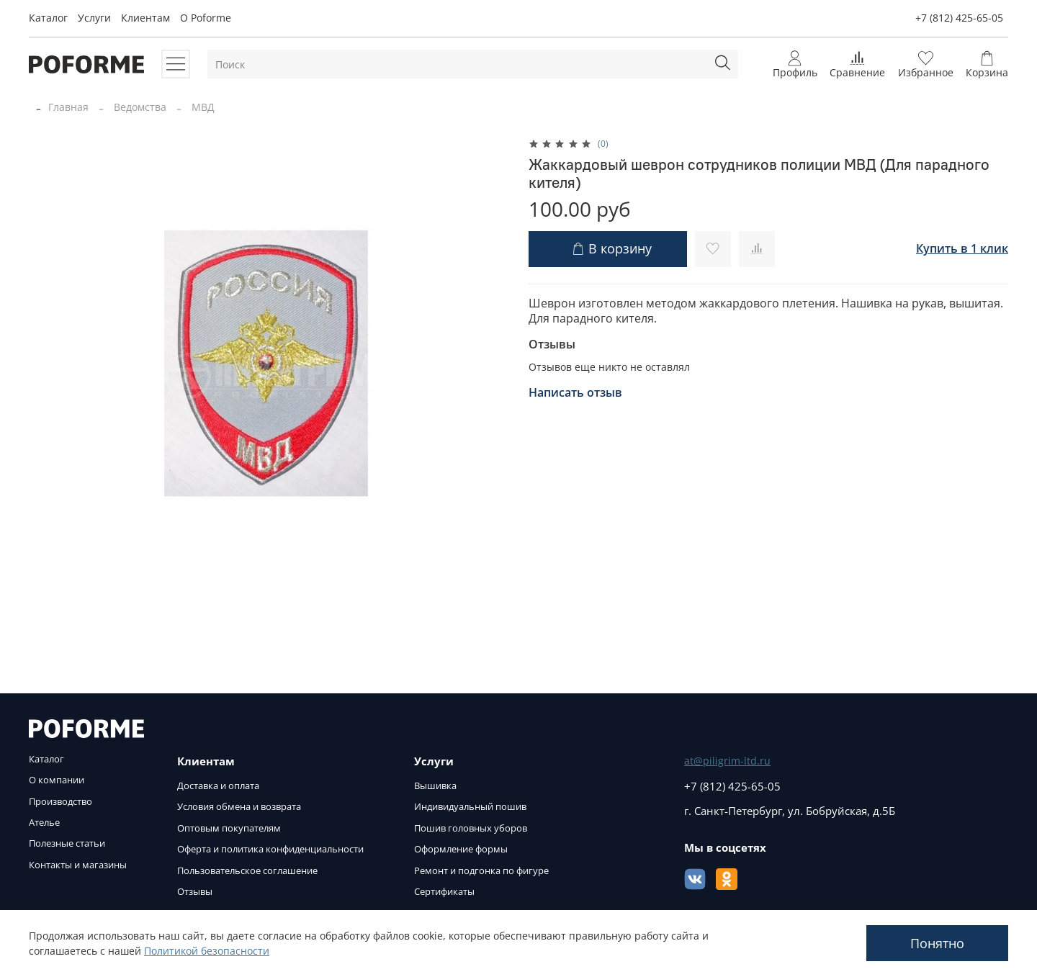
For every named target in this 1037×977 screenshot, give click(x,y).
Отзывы (194, 892)
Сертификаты (444, 892)
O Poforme (205, 17)
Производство (60, 802)
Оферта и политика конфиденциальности (270, 849)
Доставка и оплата (218, 786)
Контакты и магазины (78, 865)
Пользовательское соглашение (247, 871)
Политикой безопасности (206, 951)
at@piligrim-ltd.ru (727, 760)
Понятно (937, 943)
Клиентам (145, 17)
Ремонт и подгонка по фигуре (481, 871)
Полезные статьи (67, 843)
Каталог (48, 17)
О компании (56, 780)
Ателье (44, 822)
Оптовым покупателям (229, 828)
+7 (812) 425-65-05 (959, 17)
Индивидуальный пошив (470, 807)
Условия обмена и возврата (239, 807)
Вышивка (435, 786)
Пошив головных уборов (470, 828)
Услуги (94, 17)
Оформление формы (461, 849)
